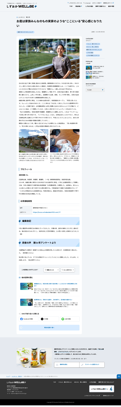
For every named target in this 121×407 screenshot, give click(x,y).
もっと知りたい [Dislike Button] (68, 270)
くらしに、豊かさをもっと (93, 44)
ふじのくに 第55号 (17, 378)
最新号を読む (64, 366)
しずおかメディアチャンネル (92, 397)
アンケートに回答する (93, 366)
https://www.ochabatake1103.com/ (47, 212)
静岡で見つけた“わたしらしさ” (94, 49)
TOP (71, 6)
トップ (8, 378)
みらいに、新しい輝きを (92, 47)
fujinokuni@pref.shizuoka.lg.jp (18, 395)
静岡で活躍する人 (101, 6)
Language (87, 3)
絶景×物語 (111, 6)
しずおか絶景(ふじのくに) (92, 55)
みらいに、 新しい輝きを (80, 384)
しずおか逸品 (89, 6)
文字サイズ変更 (96, 3)
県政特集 (78, 6)
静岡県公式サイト (108, 3)
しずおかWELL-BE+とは (74, 3)
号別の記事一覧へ (49, 327)
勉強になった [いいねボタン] (50, 270)
